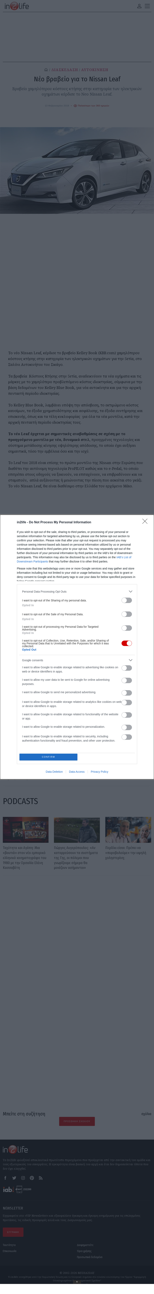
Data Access (77, 772)
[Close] (146, 522)
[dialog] (77, 647)
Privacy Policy (99, 772)
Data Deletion (54, 772)
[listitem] (77, 591)
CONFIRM (49, 756)
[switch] (127, 599)
